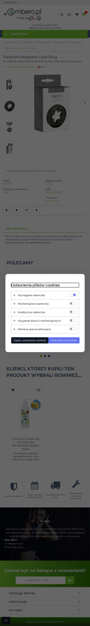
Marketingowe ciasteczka (32, 303)
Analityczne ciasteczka (30, 312)
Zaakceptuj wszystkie (64, 340)
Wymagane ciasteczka (30, 295)
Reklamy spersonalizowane (33, 329)
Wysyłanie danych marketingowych (38, 320)
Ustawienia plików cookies (34, 285)
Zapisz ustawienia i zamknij (29, 340)
